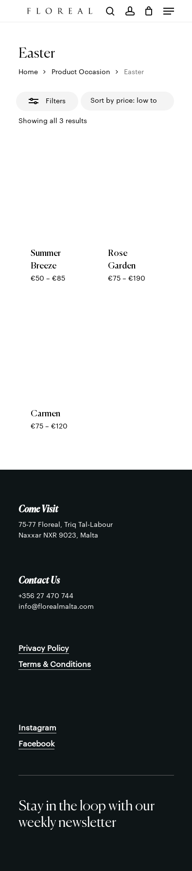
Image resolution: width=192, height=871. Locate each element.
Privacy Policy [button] (43, 648)
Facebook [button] (36, 744)
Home (28, 72)
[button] (168, 11)
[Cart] (149, 11)
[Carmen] (53, 349)
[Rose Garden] (131, 188)
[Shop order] (127, 101)
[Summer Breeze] (53, 188)
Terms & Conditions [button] (54, 664)
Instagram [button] (37, 728)
